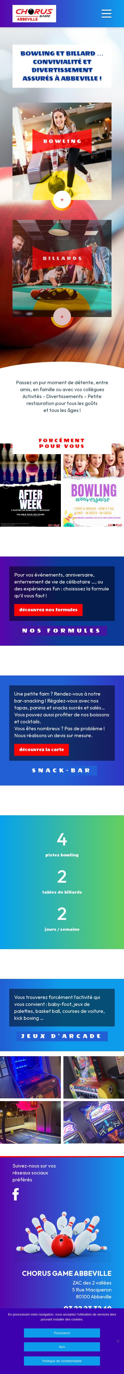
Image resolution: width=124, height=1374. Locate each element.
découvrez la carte (41, 749)
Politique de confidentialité (62, 1361)
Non (62, 1347)
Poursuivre (62, 1333)
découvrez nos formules (48, 610)
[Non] (117, 1341)
